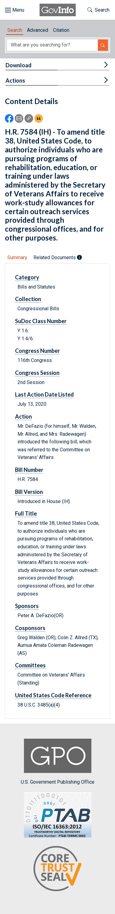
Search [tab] (14, 30)
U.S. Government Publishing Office (57, 762)
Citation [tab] (61, 30)
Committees (30, 665)
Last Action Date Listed (44, 394)
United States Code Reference (53, 695)
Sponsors (27, 605)
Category (27, 277)
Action (23, 416)
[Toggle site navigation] (14, 10)
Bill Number (29, 469)
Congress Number (37, 350)
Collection (28, 299)
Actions (15, 80)
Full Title (26, 513)
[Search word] (52, 45)
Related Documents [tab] (57, 257)
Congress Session (37, 372)
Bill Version (29, 491)
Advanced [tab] (37, 30)
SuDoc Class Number (41, 321)
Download (19, 65)
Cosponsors (30, 628)
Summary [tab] (17, 257)
